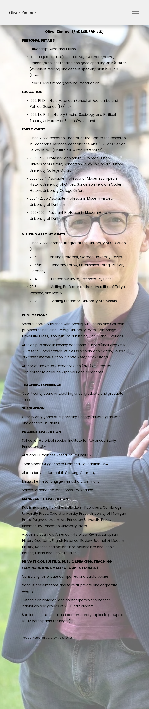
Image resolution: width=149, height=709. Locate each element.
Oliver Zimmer (22, 12)
